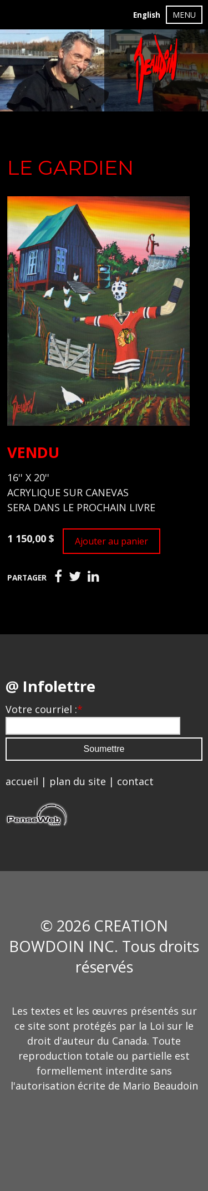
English (146, 15)
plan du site (77, 781)
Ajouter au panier (111, 541)
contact (135, 781)
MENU (184, 14)
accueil (22, 781)
